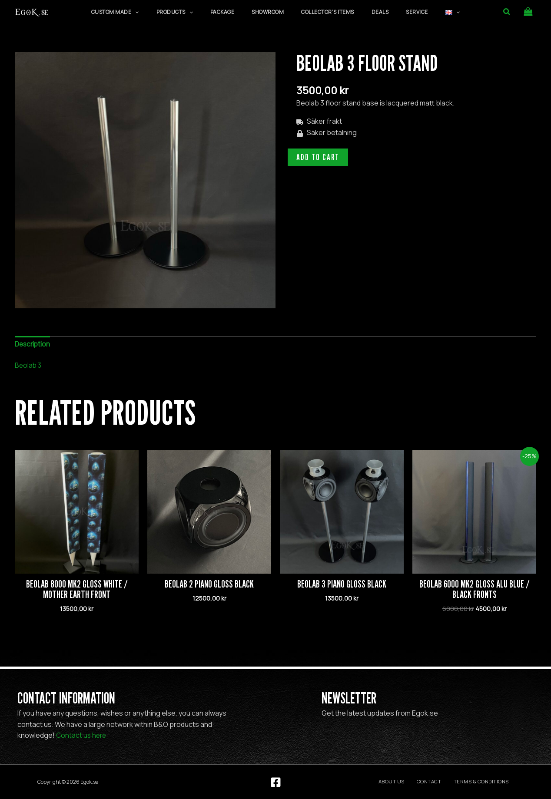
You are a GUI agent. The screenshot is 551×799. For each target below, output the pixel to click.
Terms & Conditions (485, 782)
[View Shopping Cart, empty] (528, 12)
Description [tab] (33, 345)
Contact (438, 782)
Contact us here (82, 735)
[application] (166, 12)
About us (407, 782)
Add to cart (317, 157)
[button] (507, 12)
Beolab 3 (29, 366)
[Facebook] (275, 782)
